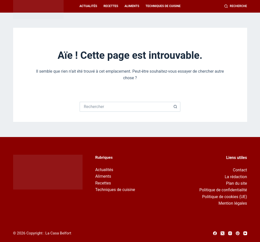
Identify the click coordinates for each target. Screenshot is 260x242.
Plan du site (236, 183)
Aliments (131, 6)
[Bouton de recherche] (175, 107)
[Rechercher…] (125, 107)
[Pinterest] (238, 233)
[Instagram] (230, 233)
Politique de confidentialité (223, 189)
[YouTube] (245, 233)
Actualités (88, 6)
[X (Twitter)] (222, 233)
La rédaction (236, 176)
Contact (240, 170)
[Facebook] (215, 233)
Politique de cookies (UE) (224, 196)
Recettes (110, 6)
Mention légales (232, 203)
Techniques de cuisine (163, 6)
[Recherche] (235, 6)
